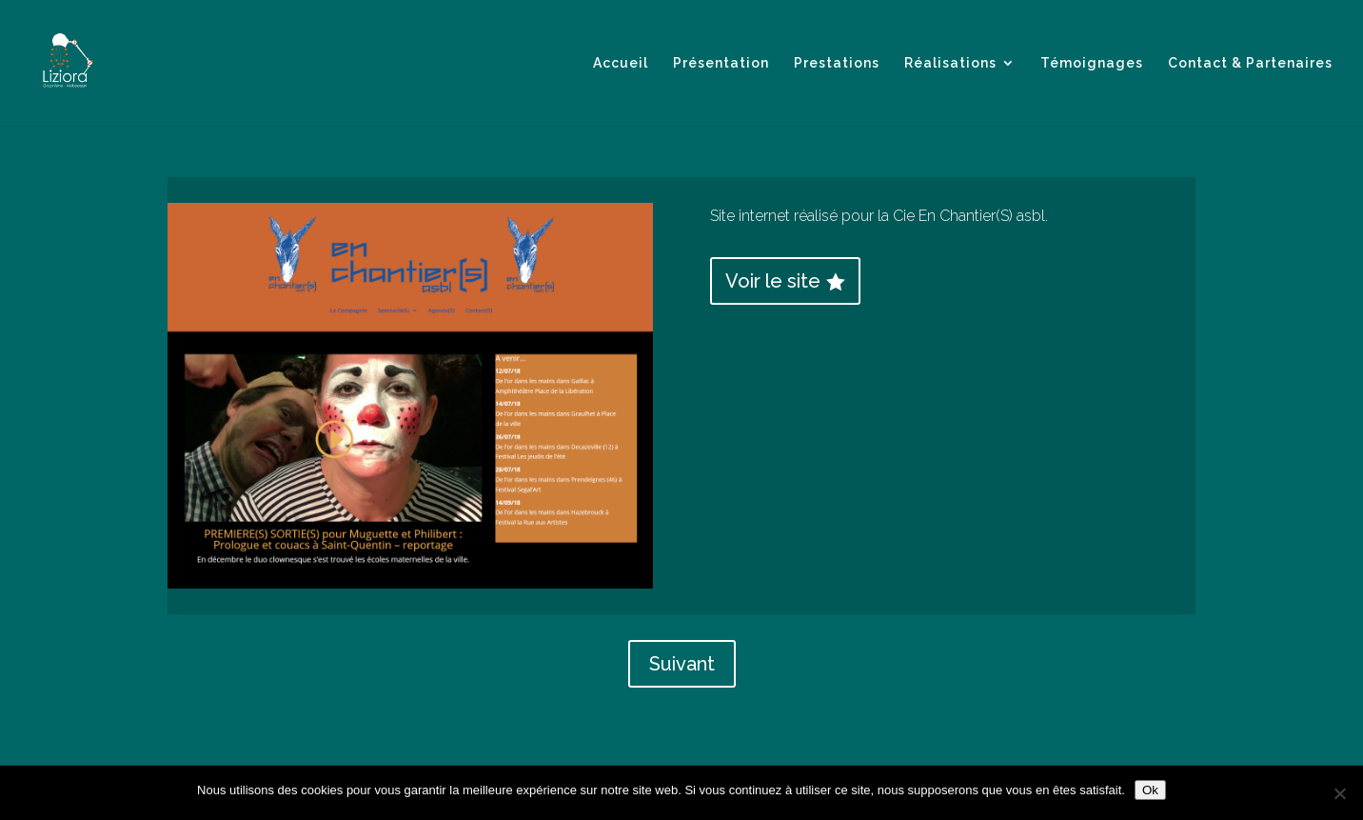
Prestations (836, 63)
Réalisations (950, 63)
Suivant (682, 663)
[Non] (1339, 793)
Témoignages (1091, 63)
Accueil (620, 63)
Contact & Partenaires (1250, 63)
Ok (1150, 790)
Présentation (721, 63)
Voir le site (772, 281)
